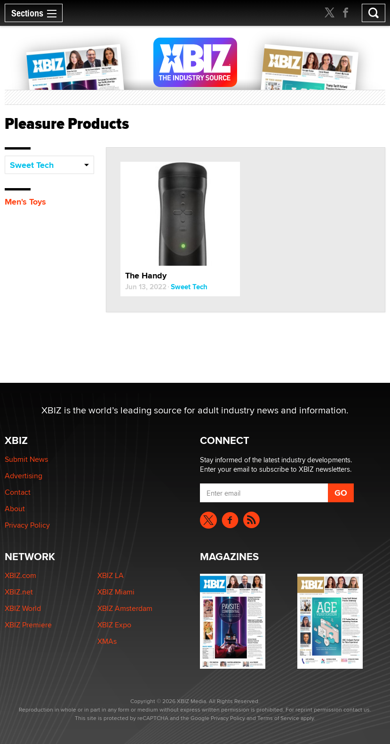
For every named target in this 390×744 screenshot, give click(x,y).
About (15, 508)
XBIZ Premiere (28, 624)
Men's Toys (25, 202)
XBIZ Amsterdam (124, 608)
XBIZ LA (110, 575)
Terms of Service (278, 718)
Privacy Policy (27, 525)
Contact (18, 492)
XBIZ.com (20, 575)
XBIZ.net (19, 591)
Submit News (26, 459)
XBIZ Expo (114, 624)
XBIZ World (23, 608)
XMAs (107, 641)
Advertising (23, 475)
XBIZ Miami (116, 591)
